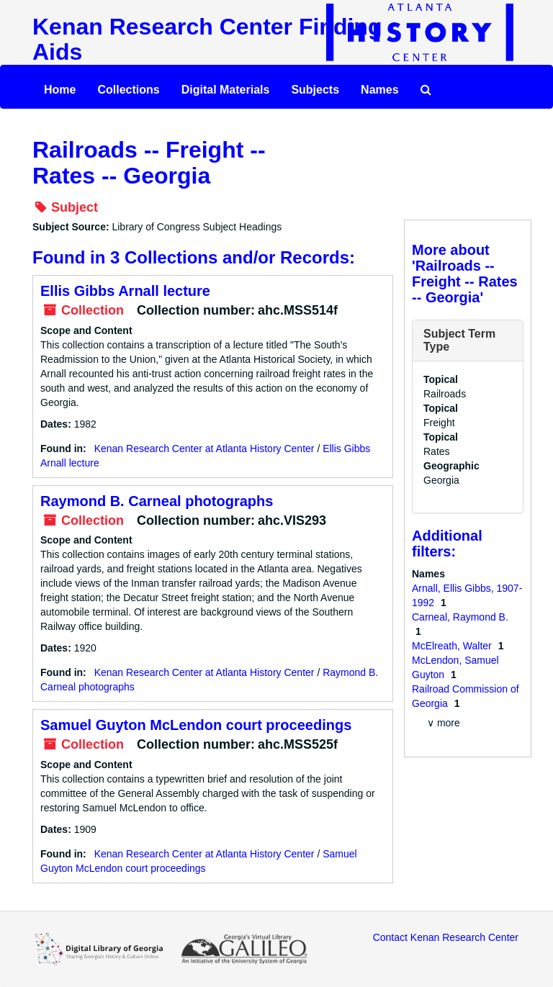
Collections (128, 90)
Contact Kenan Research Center (445, 937)
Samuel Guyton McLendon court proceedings (195, 725)
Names (379, 90)
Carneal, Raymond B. (460, 617)
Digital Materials (225, 90)
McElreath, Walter (453, 646)
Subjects (315, 90)
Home (60, 90)
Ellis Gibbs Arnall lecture (125, 291)
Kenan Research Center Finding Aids (207, 39)
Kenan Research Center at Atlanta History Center (204, 448)
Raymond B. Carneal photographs (156, 501)
